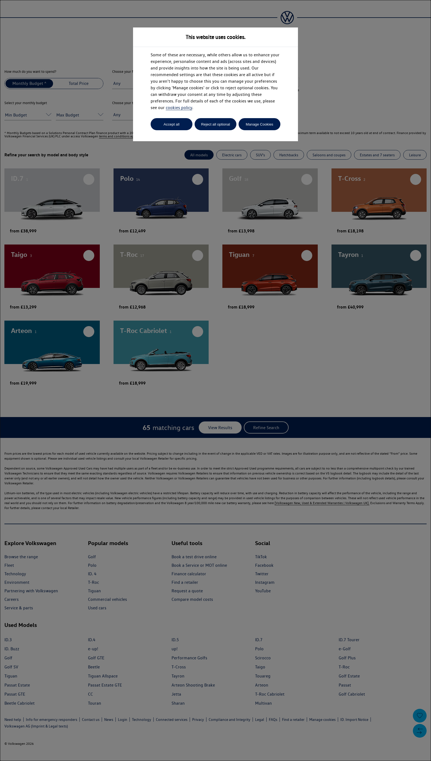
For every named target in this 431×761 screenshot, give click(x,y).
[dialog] (215, 380)
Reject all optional (215, 124)
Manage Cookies (259, 124)
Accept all (171, 124)
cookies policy (179, 107)
